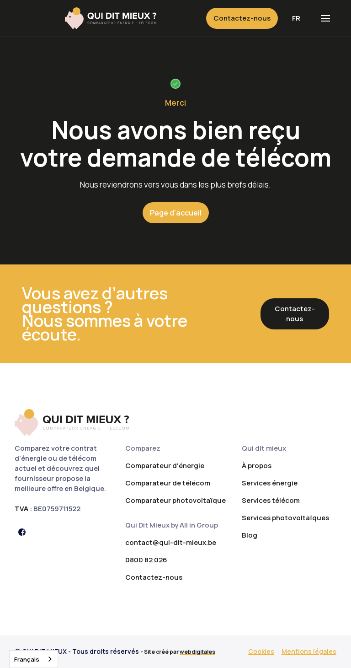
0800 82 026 (146, 560)
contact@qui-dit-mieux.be (170, 542)
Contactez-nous (242, 18)
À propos (256, 465)
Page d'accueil (176, 213)
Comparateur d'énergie (164, 465)
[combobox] (33, 659)
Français (26, 659)
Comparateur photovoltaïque (175, 500)
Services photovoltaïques (285, 518)
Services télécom (271, 500)
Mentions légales (309, 651)
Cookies (261, 651)
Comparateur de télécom (167, 483)
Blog (249, 535)
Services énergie (270, 483)
